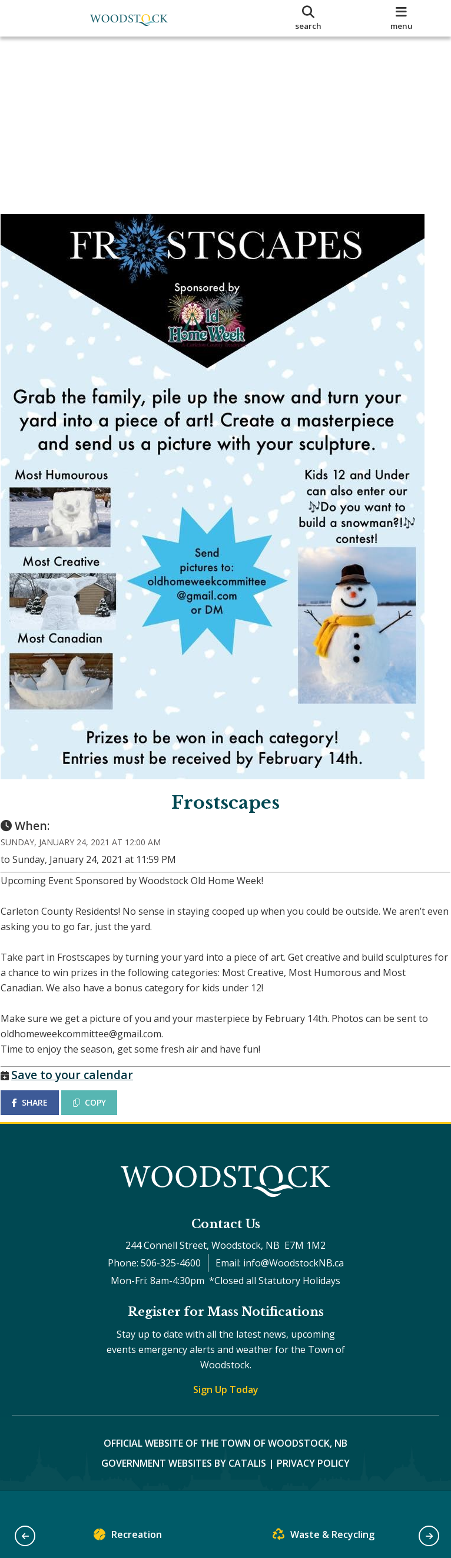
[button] (25, 1536)
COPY (100, 1113)
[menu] (401, 18)
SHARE (41, 1113)
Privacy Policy (313, 1484)
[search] (308, 18)
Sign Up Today (225, 1411)
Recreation (128, 1537)
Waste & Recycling (323, 1537)
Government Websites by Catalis (183, 1484)
